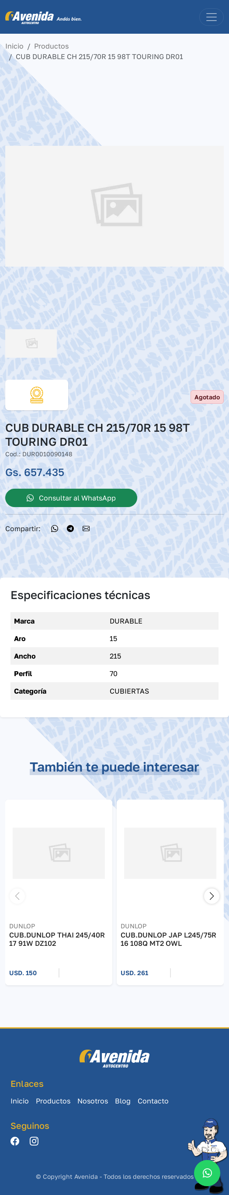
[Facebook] (14, 1141)
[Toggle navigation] (211, 17)
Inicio (14, 46)
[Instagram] (34, 1141)
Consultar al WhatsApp (71, 498)
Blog (123, 1100)
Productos (51, 46)
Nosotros (92, 1100)
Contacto (153, 1100)
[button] (211, 896)
